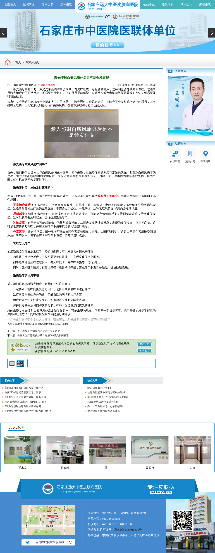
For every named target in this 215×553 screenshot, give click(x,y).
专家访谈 (47, 4)
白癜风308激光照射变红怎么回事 (23, 392)
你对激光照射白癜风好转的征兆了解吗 (26, 401)
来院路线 (205, 4)
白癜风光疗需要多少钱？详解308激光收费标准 (43, 335)
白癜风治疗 (32, 62)
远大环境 (16, 427)
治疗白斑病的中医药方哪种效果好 (106, 392)
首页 (18, 62)
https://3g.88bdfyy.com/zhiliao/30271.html (46, 324)
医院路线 (205, 155)
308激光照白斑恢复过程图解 (103, 401)
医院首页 (10, 4)
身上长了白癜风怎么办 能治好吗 (105, 406)
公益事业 (149, 4)
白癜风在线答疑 (47, 85)
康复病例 (167, 4)
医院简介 (29, 4)
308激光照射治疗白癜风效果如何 (23, 406)
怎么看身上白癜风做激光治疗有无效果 (38, 331)
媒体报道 (66, 4)
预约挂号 (186, 4)
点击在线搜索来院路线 (48, 542)
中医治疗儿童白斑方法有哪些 (103, 411)
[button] (3, 33)
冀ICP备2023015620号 (128, 529)
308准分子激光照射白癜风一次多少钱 (25, 397)
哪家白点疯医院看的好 (100, 387)
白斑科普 (175, 155)
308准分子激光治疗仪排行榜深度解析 (108, 397)
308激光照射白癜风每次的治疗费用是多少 (28, 411)
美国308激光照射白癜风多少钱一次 (24, 387)
